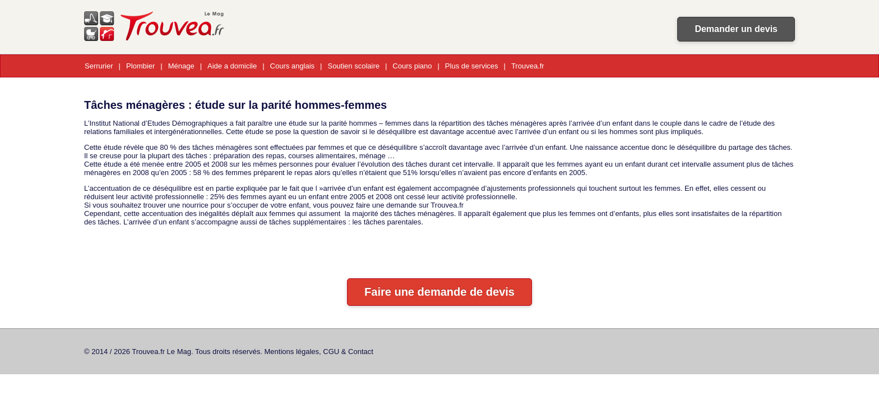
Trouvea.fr (527, 66)
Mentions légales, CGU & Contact (319, 351)
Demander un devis (736, 29)
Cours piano (412, 66)
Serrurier (99, 66)
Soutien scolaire (353, 66)
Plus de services (471, 66)
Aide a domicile (232, 66)
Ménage (181, 66)
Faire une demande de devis (439, 292)
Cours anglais (292, 66)
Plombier (140, 66)
